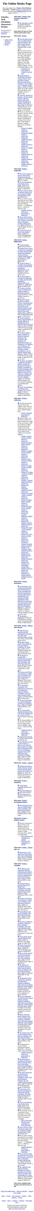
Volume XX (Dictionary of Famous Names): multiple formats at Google (26, 575)
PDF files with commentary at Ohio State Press (26, 1123)
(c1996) (25, 176)
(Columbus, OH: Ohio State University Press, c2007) (25, 969)
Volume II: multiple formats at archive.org (27, 134)
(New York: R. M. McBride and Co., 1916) (25, 712)
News (9, 1200)
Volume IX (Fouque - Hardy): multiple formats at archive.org (27, 496)
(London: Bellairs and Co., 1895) (25, 221)
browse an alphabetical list (18, 11)
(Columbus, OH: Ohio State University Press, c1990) (24, 1093)
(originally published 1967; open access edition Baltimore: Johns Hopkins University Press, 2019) (25, 1019)
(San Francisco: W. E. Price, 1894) (25, 389)
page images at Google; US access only (26, 72)
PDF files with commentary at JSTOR (25, 842)
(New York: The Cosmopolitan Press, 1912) (25, 855)
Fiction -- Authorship (21, 169)
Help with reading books (8, 1191)
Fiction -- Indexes (27, 763)
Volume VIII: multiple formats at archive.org (26, 164)
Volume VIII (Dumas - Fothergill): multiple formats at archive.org (26, 488)
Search (9, 1196)
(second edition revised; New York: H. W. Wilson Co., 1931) (25, 769)
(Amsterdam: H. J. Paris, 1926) (25, 1172)
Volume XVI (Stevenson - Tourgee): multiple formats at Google (26, 543)
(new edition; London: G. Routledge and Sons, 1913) (24, 291)
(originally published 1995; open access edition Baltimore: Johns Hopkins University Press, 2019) (25, 983)
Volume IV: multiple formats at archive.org (26, 144)
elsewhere (4, 33)
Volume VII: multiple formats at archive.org (26, 159)
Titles (29, 1196)
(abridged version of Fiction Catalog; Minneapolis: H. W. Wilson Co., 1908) (25, 253)
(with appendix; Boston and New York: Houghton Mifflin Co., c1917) (25, 597)
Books (4, 1200)
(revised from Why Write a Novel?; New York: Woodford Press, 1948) (25, 957)
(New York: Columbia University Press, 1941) (25, 749)
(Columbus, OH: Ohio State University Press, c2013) (25, 634)
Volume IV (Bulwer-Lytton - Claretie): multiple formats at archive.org (26, 461)
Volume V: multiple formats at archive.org (27, 149)
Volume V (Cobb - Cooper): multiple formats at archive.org (26, 468)
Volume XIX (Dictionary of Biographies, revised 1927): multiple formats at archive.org (26, 566)
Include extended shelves (23, 9)
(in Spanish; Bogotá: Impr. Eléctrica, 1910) (25, 343)
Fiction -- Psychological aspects (21, 801)
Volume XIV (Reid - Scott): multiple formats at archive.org (26, 530)
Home (3, 1196)
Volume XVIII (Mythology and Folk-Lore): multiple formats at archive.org (26, 557)
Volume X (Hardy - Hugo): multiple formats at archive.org (26, 502)
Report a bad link (22, 1191)
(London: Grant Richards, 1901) (25, 193)
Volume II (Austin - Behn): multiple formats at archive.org (27, 445)
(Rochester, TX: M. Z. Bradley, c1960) (25, 369)
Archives (21, 1200)
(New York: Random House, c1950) (24, 231)
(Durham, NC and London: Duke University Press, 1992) (25, 1078)
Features (14, 1200)
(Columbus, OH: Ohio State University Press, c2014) (25, 660)
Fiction (7, 44)
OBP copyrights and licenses (16, 1208)
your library (4, 32)
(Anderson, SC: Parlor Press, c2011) (25, 645)
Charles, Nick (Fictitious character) (9, 41)
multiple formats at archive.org (26, 211)
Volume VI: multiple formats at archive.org (26, 154)
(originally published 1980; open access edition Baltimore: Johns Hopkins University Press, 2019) (25, 1001)
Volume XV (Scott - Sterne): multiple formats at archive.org (27, 536)
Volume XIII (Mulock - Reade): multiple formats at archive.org (26, 523)
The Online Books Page (17, 3)
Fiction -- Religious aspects (21, 819)
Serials (20, 1197)
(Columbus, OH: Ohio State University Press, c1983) (25, 675)
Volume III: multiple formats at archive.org (26, 139)
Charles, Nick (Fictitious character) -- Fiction (22, 18)
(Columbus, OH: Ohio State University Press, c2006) (25, 42)
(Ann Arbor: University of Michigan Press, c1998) (25, 1063)
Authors (24, 1196)
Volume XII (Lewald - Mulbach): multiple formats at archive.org (26, 516)
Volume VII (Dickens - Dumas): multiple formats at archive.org (27, 481)
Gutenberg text (25, 69)
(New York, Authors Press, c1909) (25, 306)
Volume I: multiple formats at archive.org (26, 129)
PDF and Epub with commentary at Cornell (27, 837)
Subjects (14, 1197)
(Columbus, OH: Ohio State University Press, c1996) (25, 926)
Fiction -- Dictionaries (21, 582)
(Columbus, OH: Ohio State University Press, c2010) (25, 690)
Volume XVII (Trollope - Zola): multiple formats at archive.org (26, 550)
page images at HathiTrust (25, 214)
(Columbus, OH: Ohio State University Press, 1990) (25, 1036)
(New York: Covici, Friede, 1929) (25, 183)
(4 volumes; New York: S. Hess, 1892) (25, 100)
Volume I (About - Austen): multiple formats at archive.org (26, 438)
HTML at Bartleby (26, 413)
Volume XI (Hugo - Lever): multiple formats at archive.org (27, 509)
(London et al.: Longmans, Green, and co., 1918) (25, 81)
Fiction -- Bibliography (21, 240)
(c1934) (26, 23)
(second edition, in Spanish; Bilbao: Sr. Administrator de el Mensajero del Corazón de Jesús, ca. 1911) (25, 322)
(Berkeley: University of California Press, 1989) (25, 702)
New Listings (16, 1196)
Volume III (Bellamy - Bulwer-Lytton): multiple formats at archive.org (27, 452)
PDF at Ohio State (26, 1120)
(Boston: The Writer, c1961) (25, 938)
